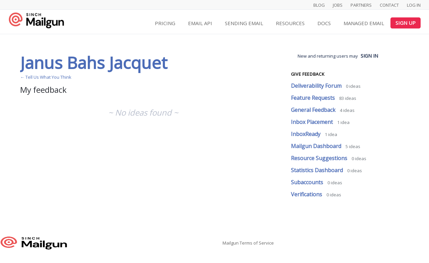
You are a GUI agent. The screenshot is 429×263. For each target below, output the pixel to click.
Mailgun (231, 243)
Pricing (165, 23)
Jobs (338, 5)
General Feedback (314, 110)
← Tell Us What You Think (45, 77)
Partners (361, 5)
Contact (389, 5)
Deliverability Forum (317, 85)
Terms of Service (257, 243)
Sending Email (244, 23)
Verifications (307, 194)
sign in (369, 56)
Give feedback (307, 74)
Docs (324, 23)
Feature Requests (313, 98)
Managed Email (364, 23)
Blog (319, 5)
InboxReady (306, 134)
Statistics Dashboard (317, 170)
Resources (290, 23)
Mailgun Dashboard (317, 146)
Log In (414, 5)
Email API (200, 23)
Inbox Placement (312, 122)
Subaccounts (307, 182)
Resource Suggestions (320, 158)
